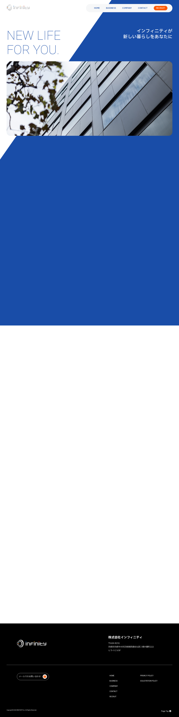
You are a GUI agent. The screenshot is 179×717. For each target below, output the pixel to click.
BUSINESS (111, 8)
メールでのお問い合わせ (33, 676)
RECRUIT (160, 8)
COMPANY (127, 8)
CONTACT (143, 8)
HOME (97, 8)
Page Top (166, 711)
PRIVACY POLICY (147, 676)
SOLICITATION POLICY (148, 681)
